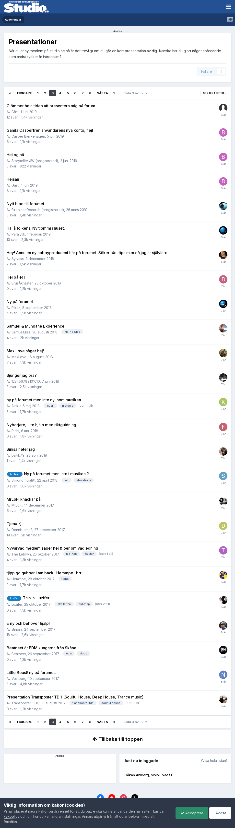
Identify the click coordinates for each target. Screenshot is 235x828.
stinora (17, 629)
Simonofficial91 (23, 480)
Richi (15, 431)
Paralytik (18, 234)
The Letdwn (21, 554)
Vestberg (19, 678)
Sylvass (18, 259)
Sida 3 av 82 (135, 93)
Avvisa (220, 813)
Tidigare (24, 93)
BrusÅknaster (22, 283)
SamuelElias (21, 332)
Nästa (102, 93)
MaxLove (19, 357)
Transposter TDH (25, 703)
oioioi (155, 775)
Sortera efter (214, 93)
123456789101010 (26, 381)
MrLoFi (17, 505)
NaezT (167, 775)
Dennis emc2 (22, 530)
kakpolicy (11, 816)
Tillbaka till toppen (118, 739)
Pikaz (16, 308)
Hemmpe (19, 579)
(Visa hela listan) (214, 760)
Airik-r (16, 406)
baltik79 (18, 455)
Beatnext (19, 654)
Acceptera (192, 813)
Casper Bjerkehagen (28, 136)
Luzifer (17, 604)
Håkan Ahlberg (136, 775)
